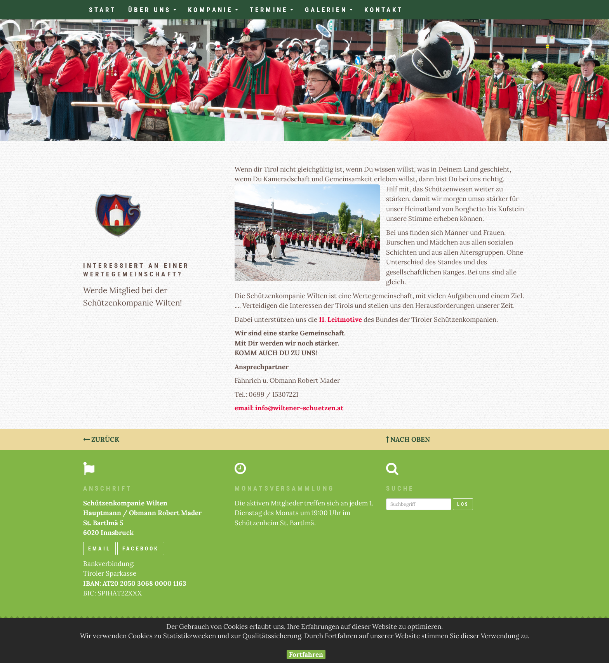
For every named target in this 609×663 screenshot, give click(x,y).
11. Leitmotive (340, 319)
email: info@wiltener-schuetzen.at (289, 408)
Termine (274, 12)
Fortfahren (306, 654)
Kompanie (216, 12)
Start (103, 10)
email (99, 548)
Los (463, 504)
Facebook (140, 548)
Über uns (155, 12)
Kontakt (384, 10)
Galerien (331, 12)
